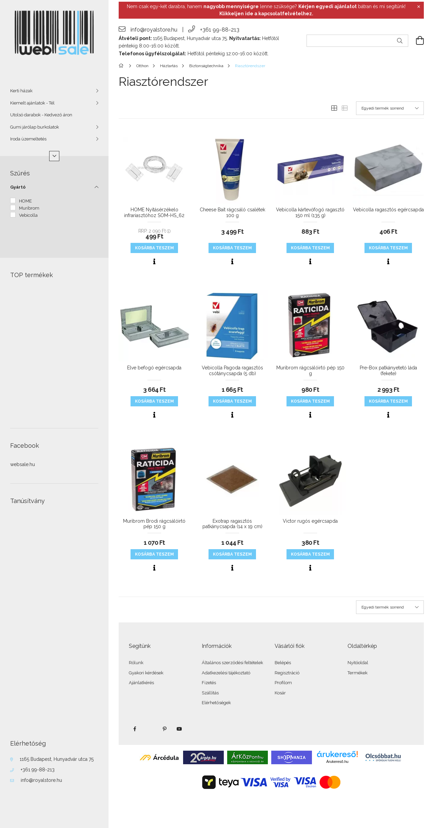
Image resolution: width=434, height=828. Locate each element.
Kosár (280, 692)
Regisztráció (287, 672)
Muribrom (29, 208)
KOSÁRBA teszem (154, 248)
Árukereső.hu (337, 761)
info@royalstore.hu (41, 780)
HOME (25, 201)
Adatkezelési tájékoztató (226, 672)
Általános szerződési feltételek (232, 662)
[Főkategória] (122, 65)
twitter (149, 729)
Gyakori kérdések (146, 672)
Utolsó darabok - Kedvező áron (41, 114)
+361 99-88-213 (38, 769)
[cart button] (416, 41)
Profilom (283, 682)
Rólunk (136, 662)
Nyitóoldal (358, 662)
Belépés (283, 662)
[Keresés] (399, 41)
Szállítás (210, 692)
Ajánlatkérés (141, 682)
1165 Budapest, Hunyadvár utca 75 (57, 759)
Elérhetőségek (216, 702)
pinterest (164, 729)
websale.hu (22, 464)
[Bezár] (419, 7)
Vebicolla (28, 215)
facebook (134, 729)
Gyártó (18, 187)
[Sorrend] (390, 108)
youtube (179, 729)
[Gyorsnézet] (154, 261)
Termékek (358, 672)
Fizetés (209, 682)
